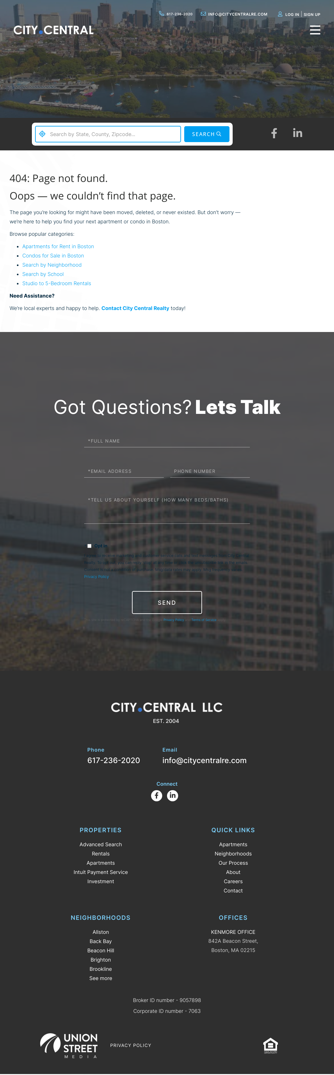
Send (167, 602)
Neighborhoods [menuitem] (233, 854)
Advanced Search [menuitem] (101, 845)
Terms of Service (204, 621)
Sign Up (308, 14)
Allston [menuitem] (100, 932)
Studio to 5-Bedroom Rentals (56, 283)
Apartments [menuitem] (101, 863)
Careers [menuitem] (233, 882)
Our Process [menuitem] (233, 863)
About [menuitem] (233, 872)
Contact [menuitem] (233, 891)
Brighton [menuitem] (101, 960)
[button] (206, 134)
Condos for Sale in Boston (53, 255)
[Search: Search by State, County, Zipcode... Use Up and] (107, 134)
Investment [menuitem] (100, 882)
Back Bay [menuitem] (101, 942)
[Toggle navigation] (313, 32)
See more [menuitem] (100, 979)
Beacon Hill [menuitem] (100, 951)
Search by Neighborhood (52, 265)
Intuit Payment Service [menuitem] (101, 872)
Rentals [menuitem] (101, 854)
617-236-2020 (170, 14)
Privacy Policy (96, 576)
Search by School (43, 274)
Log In (288, 14)
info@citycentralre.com (230, 14)
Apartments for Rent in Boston (58, 246)
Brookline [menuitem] (101, 969)
